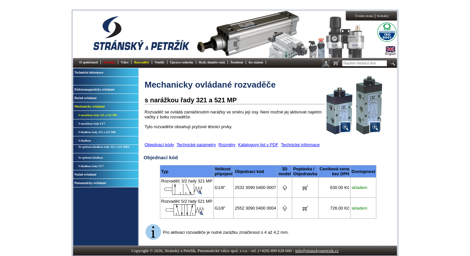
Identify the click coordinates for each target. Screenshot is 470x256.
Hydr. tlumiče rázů (212, 62)
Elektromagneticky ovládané (94, 89)
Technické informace (88, 72)
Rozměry (226, 144)
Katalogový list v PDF (258, 144)
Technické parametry (196, 144)
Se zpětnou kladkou (90, 157)
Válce (125, 62)
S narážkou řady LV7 (91, 123)
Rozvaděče (141, 62)
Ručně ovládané (85, 98)
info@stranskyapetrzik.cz (316, 250)
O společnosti (88, 62)
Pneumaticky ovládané (90, 183)
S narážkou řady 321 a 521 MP (97, 115)
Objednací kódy (159, 144)
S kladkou (84, 140)
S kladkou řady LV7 (90, 166)
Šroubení (236, 62)
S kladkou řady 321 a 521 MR (97, 132)
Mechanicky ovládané (89, 106)
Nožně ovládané (85, 174)
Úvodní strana (364, 16)
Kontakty (383, 16)
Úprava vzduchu (181, 62)
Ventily (159, 62)
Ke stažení (256, 62)
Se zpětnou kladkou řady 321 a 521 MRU (104, 146)
